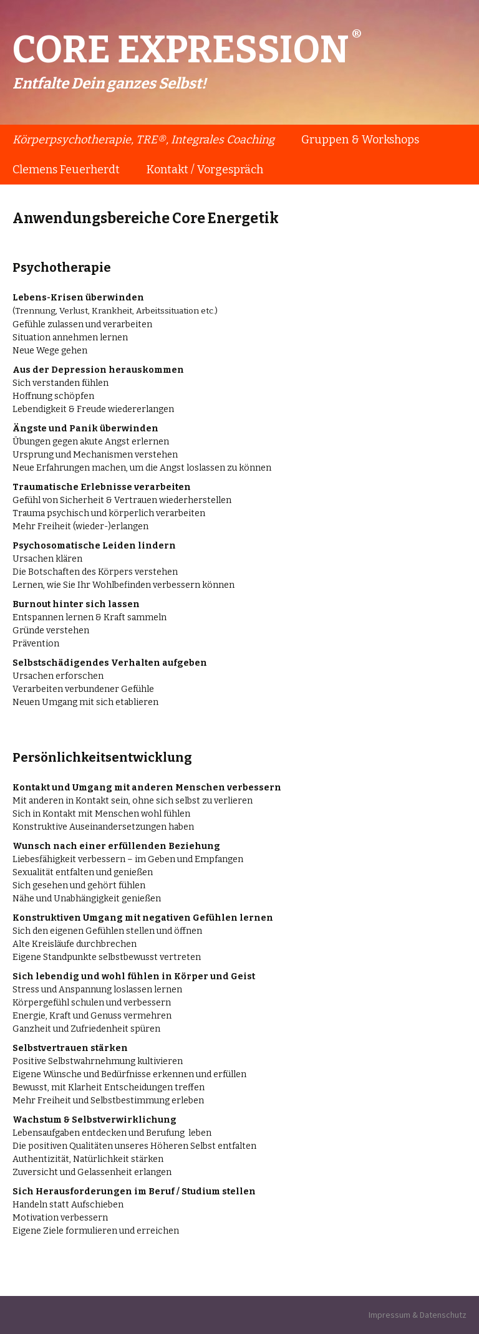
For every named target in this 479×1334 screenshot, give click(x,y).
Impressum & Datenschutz (418, 1314)
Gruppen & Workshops (360, 139)
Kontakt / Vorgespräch (205, 169)
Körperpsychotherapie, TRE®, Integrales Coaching (143, 139)
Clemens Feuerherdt (66, 169)
